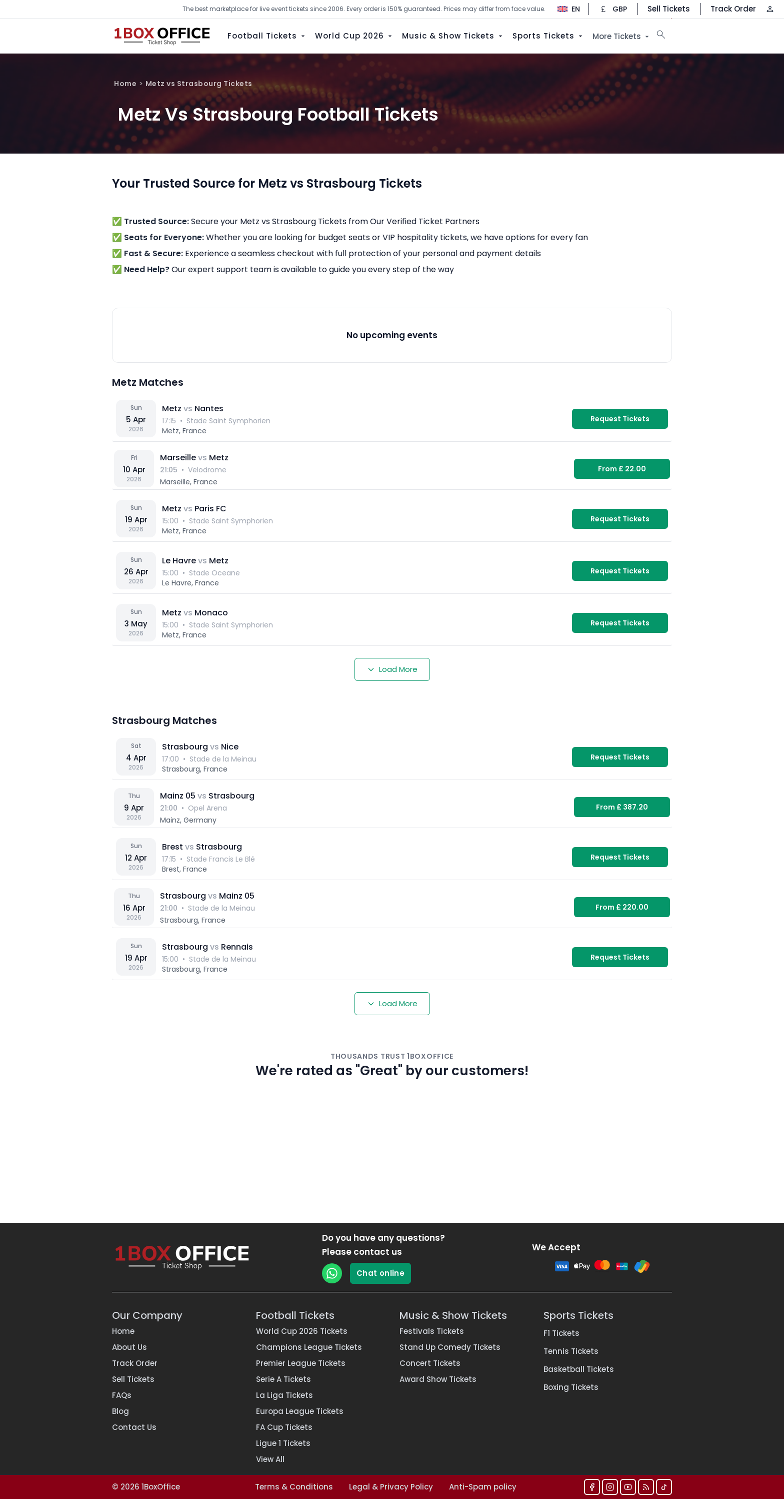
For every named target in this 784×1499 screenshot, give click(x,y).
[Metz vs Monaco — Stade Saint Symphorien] (392, 623)
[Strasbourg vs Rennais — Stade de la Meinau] (392, 957)
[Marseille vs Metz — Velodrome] (392, 469)
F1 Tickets (562, 1333)
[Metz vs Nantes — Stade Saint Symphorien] (392, 419)
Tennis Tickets (571, 1351)
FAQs (122, 1395)
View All (270, 1459)
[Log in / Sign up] (770, 9)
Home (125, 84)
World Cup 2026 (354, 36)
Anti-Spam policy (482, 1486)
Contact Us (134, 1427)
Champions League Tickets (309, 1347)
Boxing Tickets (571, 1387)
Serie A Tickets (283, 1379)
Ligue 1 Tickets (283, 1443)
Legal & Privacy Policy (391, 1486)
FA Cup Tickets (284, 1427)
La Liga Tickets (284, 1395)
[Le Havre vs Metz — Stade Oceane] (392, 571)
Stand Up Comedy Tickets (450, 1347)
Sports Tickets (548, 36)
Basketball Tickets (579, 1369)
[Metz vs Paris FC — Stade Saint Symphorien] (392, 519)
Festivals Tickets (432, 1331)
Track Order (733, 9)
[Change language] (564, 9)
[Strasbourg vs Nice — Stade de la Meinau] (392, 757)
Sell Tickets (669, 9)
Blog (120, 1411)
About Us (129, 1347)
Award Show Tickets (438, 1379)
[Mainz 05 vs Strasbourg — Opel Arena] (392, 807)
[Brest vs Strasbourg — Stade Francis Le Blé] (392, 857)
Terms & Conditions (294, 1486)
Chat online (380, 1273)
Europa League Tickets (300, 1411)
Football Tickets (267, 36)
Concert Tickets (430, 1363)
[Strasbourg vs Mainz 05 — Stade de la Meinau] (392, 907)
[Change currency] (612, 9)
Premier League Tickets (301, 1363)
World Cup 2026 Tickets (302, 1331)
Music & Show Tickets (453, 36)
